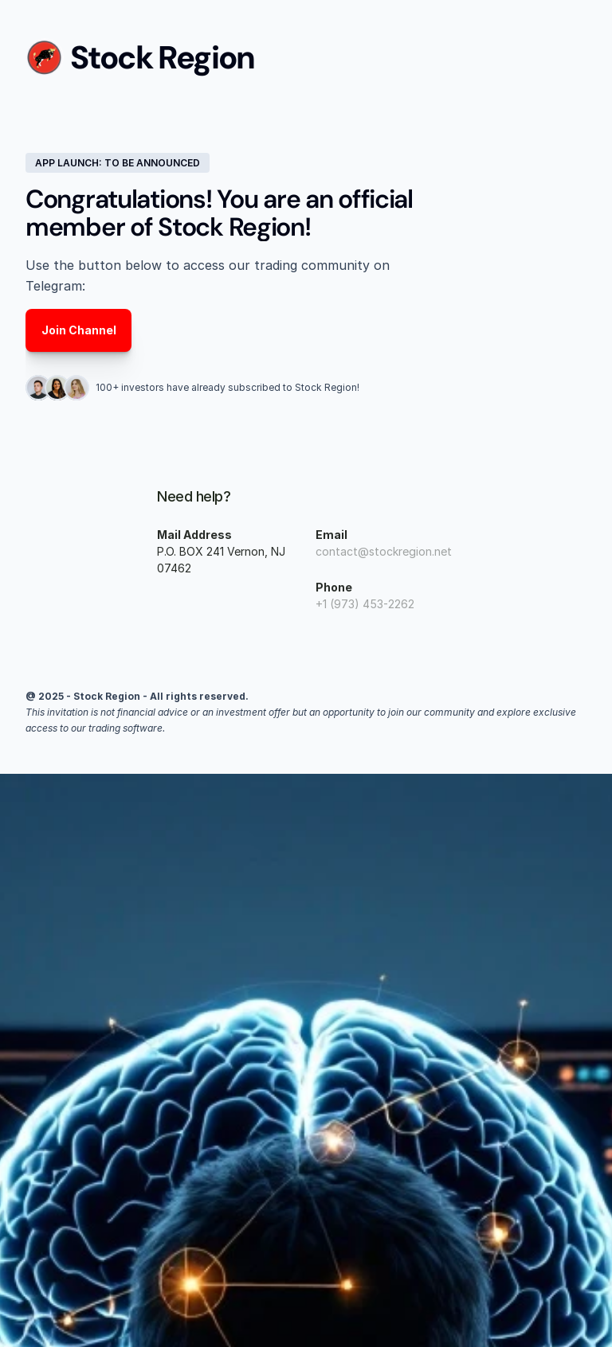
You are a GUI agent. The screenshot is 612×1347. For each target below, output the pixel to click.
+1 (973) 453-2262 (365, 604)
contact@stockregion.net (384, 551)
